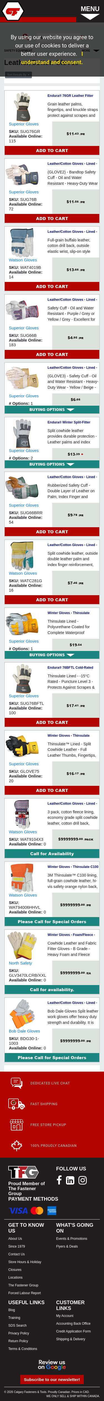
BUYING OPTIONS (52, 409)
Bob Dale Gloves (24, 1031)
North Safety (20, 963)
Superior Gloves (24, 124)
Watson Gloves (23, 260)
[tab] (52, 409)
